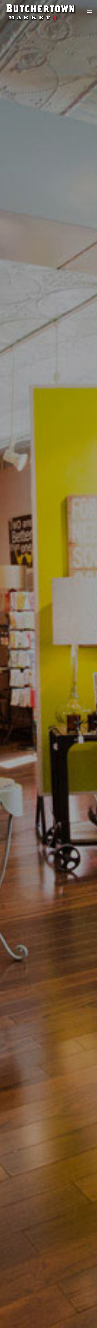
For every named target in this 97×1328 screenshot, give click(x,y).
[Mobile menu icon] (89, 12)
